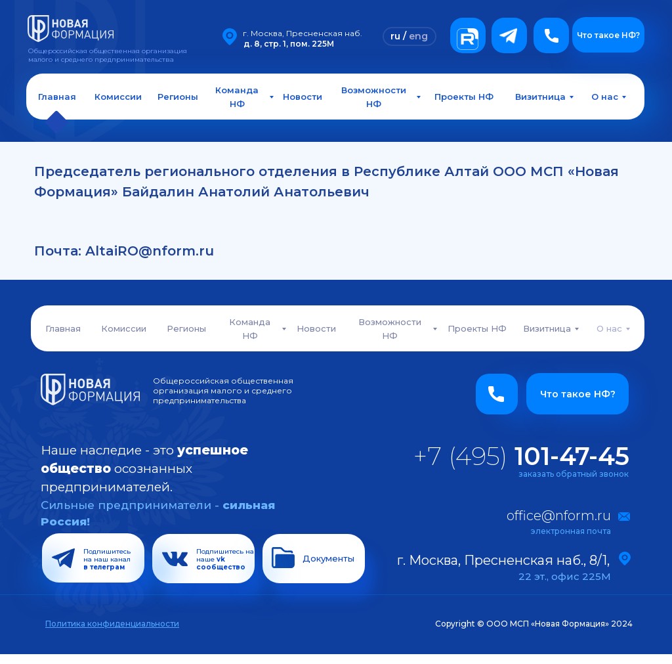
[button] (551, 35)
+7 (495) (521, 456)
